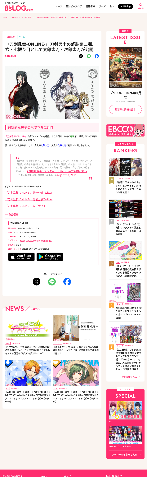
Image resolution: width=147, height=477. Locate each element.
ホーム (4, 17)
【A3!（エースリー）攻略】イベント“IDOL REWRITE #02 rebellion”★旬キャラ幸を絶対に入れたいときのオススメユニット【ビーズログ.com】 (75, 390)
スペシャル (14, 17)
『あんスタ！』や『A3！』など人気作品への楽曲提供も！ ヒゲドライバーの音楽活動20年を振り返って (75, 344)
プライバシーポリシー (48, 459)
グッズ (102, 6)
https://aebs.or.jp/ (113, 463)
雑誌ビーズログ (74, 6)
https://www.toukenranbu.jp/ (33, 235)
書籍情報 (90, 6)
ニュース (57, 6)
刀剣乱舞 (25, 17)
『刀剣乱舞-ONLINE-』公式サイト (21, 201)
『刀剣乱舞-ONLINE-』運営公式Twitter (24, 195)
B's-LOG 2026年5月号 (125, 92)
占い (111, 6)
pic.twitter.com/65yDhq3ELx (61, 169)
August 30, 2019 (64, 172)
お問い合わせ (29, 459)
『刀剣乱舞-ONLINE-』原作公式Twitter (24, 189)
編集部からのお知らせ (73, 445)
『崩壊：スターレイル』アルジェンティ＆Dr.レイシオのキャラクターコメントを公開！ (128, 176)
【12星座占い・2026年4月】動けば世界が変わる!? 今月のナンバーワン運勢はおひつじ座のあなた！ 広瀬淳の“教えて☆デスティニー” (27, 344)
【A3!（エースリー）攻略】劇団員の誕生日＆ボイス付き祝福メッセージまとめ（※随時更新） (129, 247)
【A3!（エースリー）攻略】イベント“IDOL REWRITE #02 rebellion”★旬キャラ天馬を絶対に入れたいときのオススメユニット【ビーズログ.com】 (27, 390)
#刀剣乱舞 (31, 169)
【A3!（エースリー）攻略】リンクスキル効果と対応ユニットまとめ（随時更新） (129, 211)
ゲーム (18, 36)
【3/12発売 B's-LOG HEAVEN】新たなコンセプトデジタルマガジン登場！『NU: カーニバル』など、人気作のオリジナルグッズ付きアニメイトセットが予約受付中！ (128, 323)
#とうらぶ (41, 169)
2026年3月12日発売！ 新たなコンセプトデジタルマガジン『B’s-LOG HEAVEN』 (128, 284)
